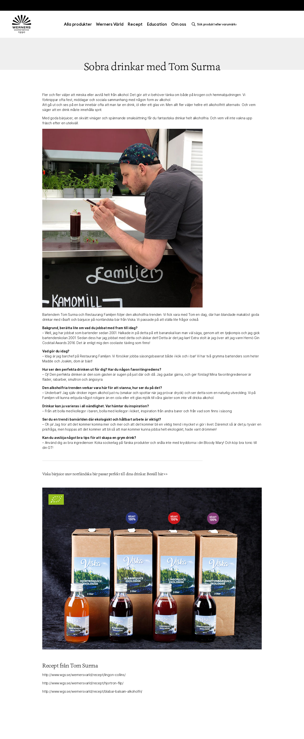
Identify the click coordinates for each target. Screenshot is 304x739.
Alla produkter (78, 24)
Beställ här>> (157, 473)
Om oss (178, 24)
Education (157, 24)
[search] (215, 24)
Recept (135, 24)
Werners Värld (109, 24)
